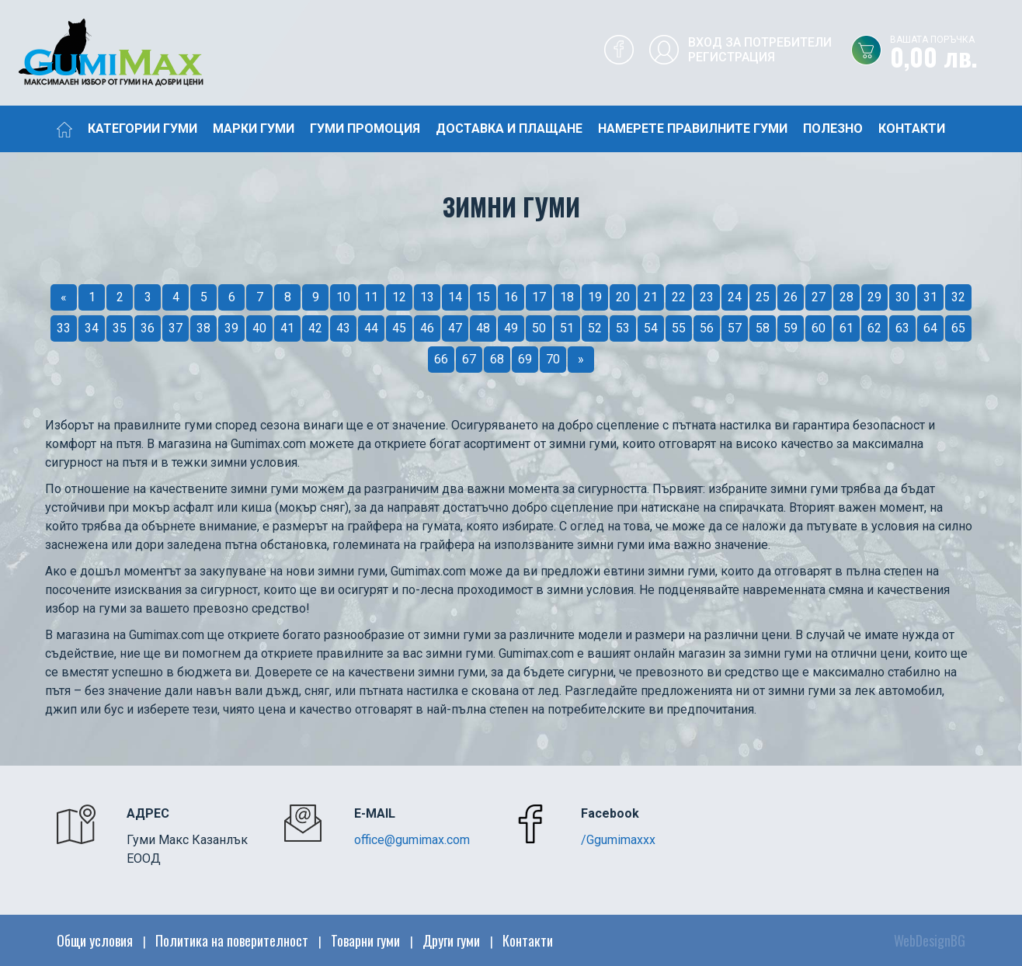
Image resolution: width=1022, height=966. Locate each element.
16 (511, 297)
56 (707, 328)
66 (441, 359)
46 (427, 328)
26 (791, 297)
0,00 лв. (956, 53)
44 (371, 328)
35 (120, 328)
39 (231, 328)
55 (679, 328)
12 (399, 297)
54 (651, 328)
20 (623, 297)
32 (958, 297)
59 (791, 328)
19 (595, 297)
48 (483, 328)
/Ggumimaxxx (618, 839)
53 (623, 328)
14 (455, 297)
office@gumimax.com (412, 839)
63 (902, 328)
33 (64, 328)
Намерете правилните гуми (692, 128)
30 (902, 297)
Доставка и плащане (509, 128)
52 (595, 328)
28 (846, 297)
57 (735, 328)
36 (148, 328)
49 (511, 328)
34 (92, 328)
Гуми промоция (365, 128)
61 (846, 328)
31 (930, 297)
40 (259, 328)
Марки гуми (253, 128)
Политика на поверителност (231, 940)
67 (469, 359)
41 (287, 328)
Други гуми (451, 940)
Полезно (833, 128)
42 (315, 328)
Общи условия (95, 940)
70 (553, 359)
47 (455, 328)
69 (525, 359)
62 (874, 328)
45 (399, 328)
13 (427, 297)
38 (203, 328)
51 (567, 328)
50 (539, 328)
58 (763, 328)
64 (930, 328)
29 (874, 297)
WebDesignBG (929, 940)
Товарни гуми (365, 940)
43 (343, 328)
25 (763, 297)
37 (175, 328)
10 (343, 297)
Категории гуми (142, 128)
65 (958, 328)
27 (819, 297)
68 (497, 359)
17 (539, 297)
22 (679, 297)
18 (567, 297)
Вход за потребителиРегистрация (760, 49)
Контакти (911, 128)
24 (735, 297)
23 (707, 297)
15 (483, 297)
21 (651, 297)
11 (371, 297)
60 (819, 328)
